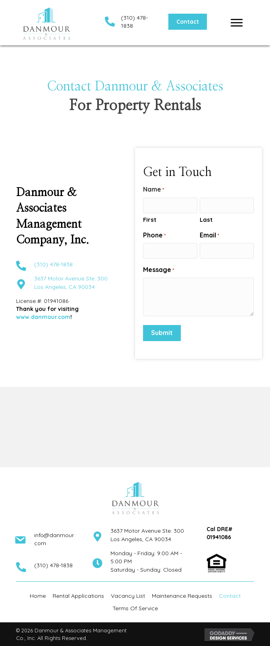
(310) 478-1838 (53, 264)
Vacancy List (128, 595)
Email (209, 235)
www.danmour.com (43, 317)
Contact (230, 595)
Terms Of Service (135, 608)
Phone (154, 235)
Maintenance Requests (182, 595)
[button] (187, 22)
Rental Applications (78, 595)
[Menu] (236, 23)
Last (206, 219)
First (149, 219)
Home (38, 595)
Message (158, 270)
